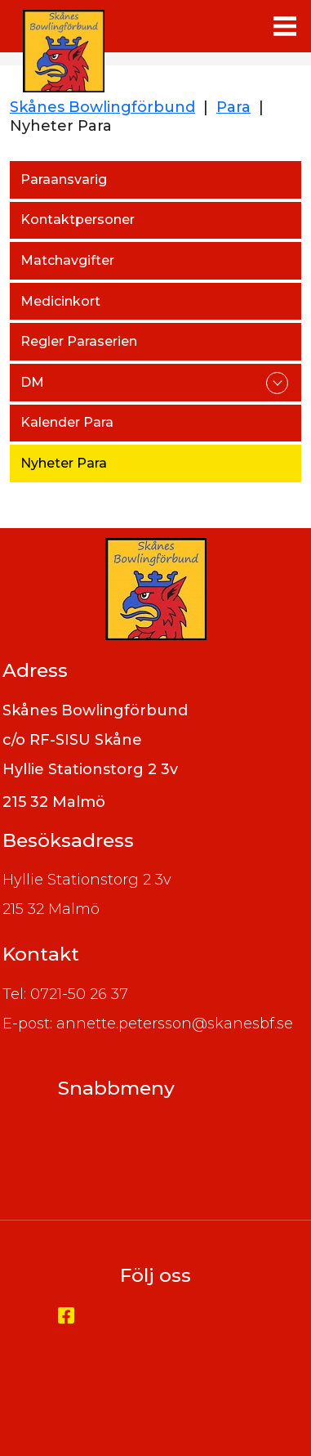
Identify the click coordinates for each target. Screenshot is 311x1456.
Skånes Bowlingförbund (102, 107)
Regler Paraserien (78, 341)
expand (277, 383)
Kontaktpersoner (77, 219)
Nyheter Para (63, 463)
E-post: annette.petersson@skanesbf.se (147, 1024)
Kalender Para (66, 422)
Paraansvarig (63, 179)
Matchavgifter (67, 260)
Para (233, 107)
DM (32, 382)
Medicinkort (60, 301)
